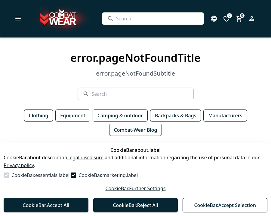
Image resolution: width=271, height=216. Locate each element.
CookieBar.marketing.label (108, 175)
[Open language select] (214, 19)
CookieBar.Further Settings (135, 188)
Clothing (38, 115)
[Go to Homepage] (75, 19)
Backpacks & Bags (175, 115)
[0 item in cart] (239, 19)
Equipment (72, 115)
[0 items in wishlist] (226, 19)
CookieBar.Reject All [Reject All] (135, 205)
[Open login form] (252, 19)
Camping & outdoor (120, 115)
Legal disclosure (85, 157)
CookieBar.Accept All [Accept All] (46, 205)
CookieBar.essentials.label (40, 175)
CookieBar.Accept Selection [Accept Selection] (225, 205)
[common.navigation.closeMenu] (18, 19)
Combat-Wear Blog (135, 130)
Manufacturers (225, 115)
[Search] (157, 18)
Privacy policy (19, 165)
